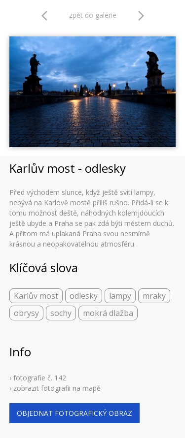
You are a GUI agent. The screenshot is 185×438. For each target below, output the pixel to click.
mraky (154, 295)
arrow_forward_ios (141, 16)
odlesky (84, 295)
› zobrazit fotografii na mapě (55, 388)
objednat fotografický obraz (74, 413)
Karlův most (36, 295)
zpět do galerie (92, 15)
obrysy (26, 313)
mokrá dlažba (108, 313)
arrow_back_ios (47, 16)
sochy (61, 313)
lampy (120, 295)
